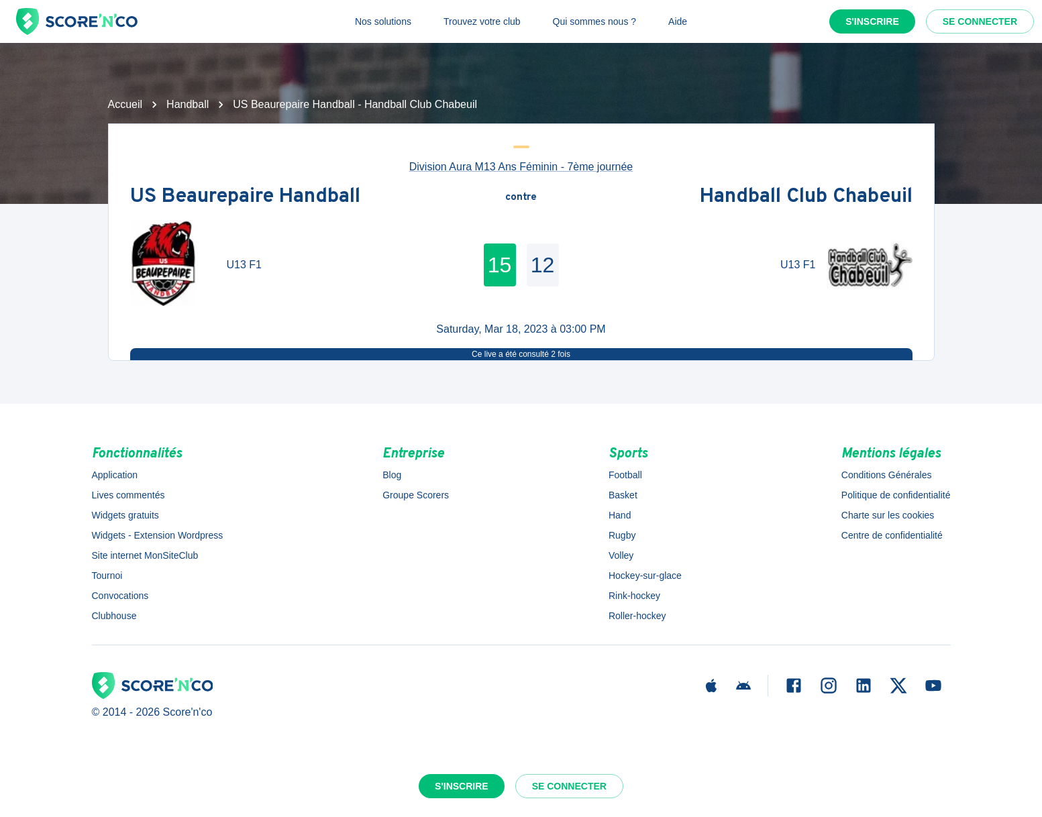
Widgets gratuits (125, 515)
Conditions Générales (886, 475)
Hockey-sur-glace (645, 575)
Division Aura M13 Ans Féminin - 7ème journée (521, 166)
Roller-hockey (637, 615)
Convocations (120, 595)
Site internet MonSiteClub (145, 555)
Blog (391, 475)
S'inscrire (872, 21)
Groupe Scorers (415, 495)
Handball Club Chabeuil (806, 197)
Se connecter (980, 21)
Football (625, 475)
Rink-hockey (634, 595)
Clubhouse (114, 615)
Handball (187, 104)
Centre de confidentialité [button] (892, 535)
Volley (621, 555)
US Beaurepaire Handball (245, 197)
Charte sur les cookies (888, 515)
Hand (620, 515)
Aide (677, 21)
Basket (623, 495)
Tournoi (107, 575)
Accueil (125, 104)
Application (115, 475)
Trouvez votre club (482, 21)
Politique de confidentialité (896, 495)
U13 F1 (244, 264)
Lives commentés (128, 495)
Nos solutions (383, 21)
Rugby (622, 535)
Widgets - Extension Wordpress (157, 535)
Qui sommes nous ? (595, 21)
